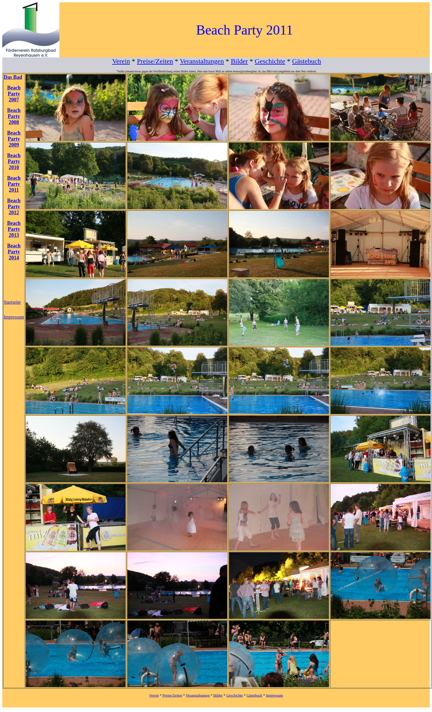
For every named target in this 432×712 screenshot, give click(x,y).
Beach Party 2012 (14, 206)
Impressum (14, 317)
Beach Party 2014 (14, 252)
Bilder (239, 61)
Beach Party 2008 (14, 116)
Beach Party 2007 (14, 94)
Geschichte (270, 61)
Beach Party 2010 (14, 161)
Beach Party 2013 (14, 229)
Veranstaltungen (202, 61)
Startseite (12, 302)
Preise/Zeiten (155, 61)
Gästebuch (306, 61)
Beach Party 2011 (14, 184)
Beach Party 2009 (14, 139)
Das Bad (13, 77)
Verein (121, 61)
